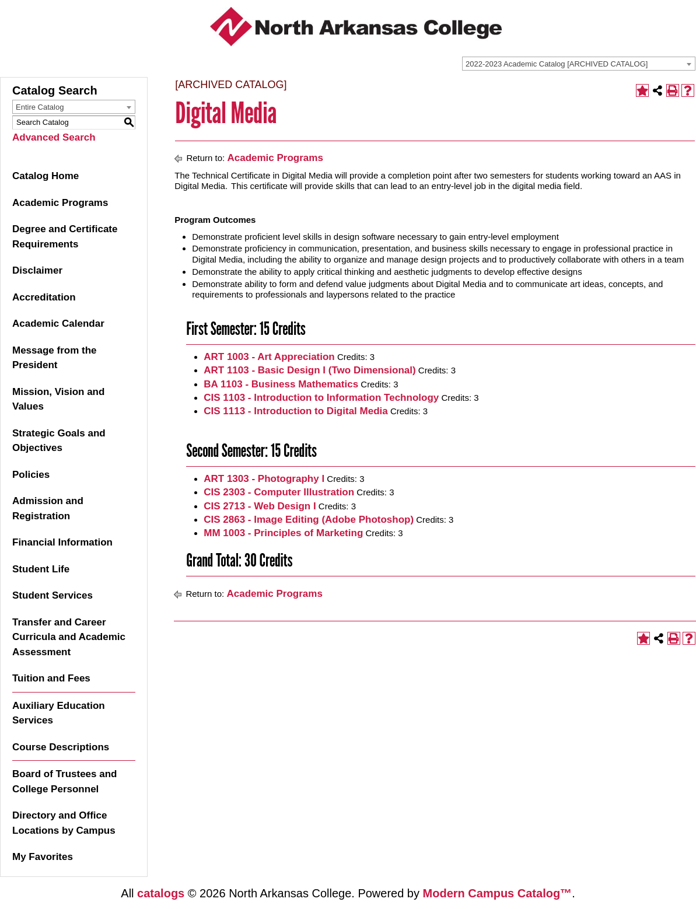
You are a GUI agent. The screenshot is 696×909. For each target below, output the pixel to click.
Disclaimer (37, 270)
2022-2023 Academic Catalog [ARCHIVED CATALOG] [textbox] (557, 64)
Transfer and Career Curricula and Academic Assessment (68, 637)
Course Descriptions (60, 747)
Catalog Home (45, 175)
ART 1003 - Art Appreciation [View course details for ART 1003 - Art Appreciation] (269, 356)
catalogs (160, 893)
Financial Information (62, 542)
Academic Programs (60, 202)
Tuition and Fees (51, 678)
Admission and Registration (47, 508)
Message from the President (54, 358)
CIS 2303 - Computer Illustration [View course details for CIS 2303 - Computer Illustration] (279, 492)
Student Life (40, 569)
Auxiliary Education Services (58, 713)
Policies (31, 474)
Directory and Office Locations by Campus (64, 823)
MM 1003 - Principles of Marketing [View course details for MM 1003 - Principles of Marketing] (283, 533)
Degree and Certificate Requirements (64, 236)
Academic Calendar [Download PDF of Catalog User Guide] (58, 323)
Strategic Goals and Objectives (59, 441)
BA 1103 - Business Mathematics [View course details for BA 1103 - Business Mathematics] (281, 384)
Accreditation (44, 297)
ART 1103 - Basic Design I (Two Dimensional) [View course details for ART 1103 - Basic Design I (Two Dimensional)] (309, 370)
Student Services (52, 595)
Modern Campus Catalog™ (497, 893)
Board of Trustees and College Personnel (64, 781)
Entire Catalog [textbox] (40, 107)
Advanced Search (54, 137)
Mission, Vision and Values (58, 399)
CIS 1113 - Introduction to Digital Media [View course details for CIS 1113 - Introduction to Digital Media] (295, 411)
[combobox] (578, 64)
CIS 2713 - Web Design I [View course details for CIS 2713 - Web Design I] (260, 506)
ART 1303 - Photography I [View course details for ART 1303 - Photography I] (264, 478)
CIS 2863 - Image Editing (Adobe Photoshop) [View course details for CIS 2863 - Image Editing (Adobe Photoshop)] (309, 519)
